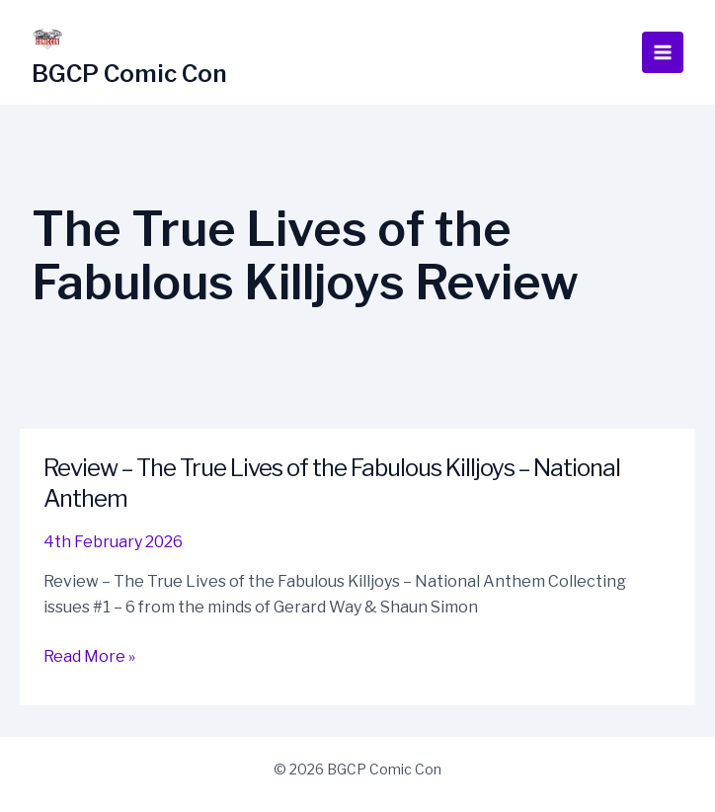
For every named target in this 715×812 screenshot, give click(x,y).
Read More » (89, 657)
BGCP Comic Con (129, 73)
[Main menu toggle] (662, 52)
